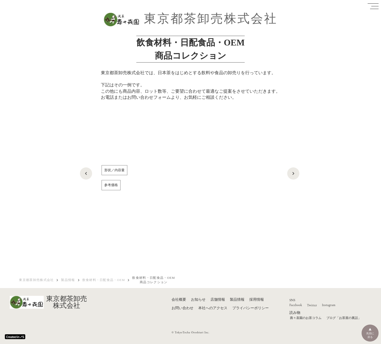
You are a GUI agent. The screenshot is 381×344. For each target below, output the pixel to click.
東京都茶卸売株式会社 (210, 18)
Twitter (312, 305)
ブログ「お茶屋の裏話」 (343, 318)
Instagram (329, 305)
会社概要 (179, 299)
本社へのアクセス (212, 308)
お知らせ (198, 299)
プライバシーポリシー (250, 308)
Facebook (295, 305)
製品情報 (68, 280)
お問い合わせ (182, 308)
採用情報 (256, 299)
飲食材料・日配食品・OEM (103, 280)
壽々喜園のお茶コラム (305, 318)
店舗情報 (217, 299)
